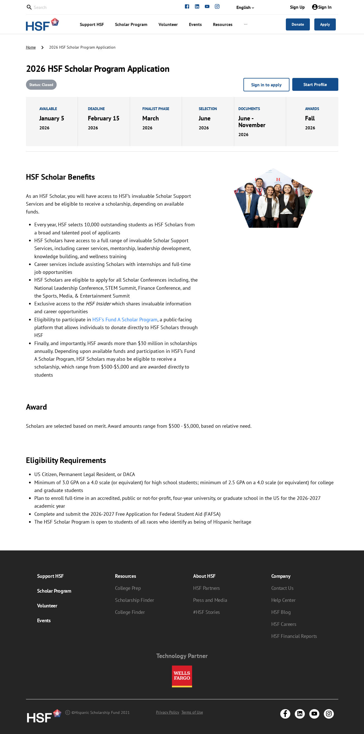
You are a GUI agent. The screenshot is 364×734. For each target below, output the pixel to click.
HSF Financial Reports (294, 636)
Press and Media (210, 600)
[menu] (171, 24)
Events (44, 620)
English (245, 7)
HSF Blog (281, 612)
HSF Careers (283, 624)
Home (31, 47)
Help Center (283, 600)
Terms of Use (192, 712)
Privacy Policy (167, 712)
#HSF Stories (206, 612)
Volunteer (47, 605)
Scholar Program (54, 591)
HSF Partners (206, 588)
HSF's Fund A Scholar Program (124, 319)
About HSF (204, 576)
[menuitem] (92, 24)
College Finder (130, 612)
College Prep (128, 588)
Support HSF (50, 576)
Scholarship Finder (134, 600)
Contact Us (282, 588)
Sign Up (297, 7)
